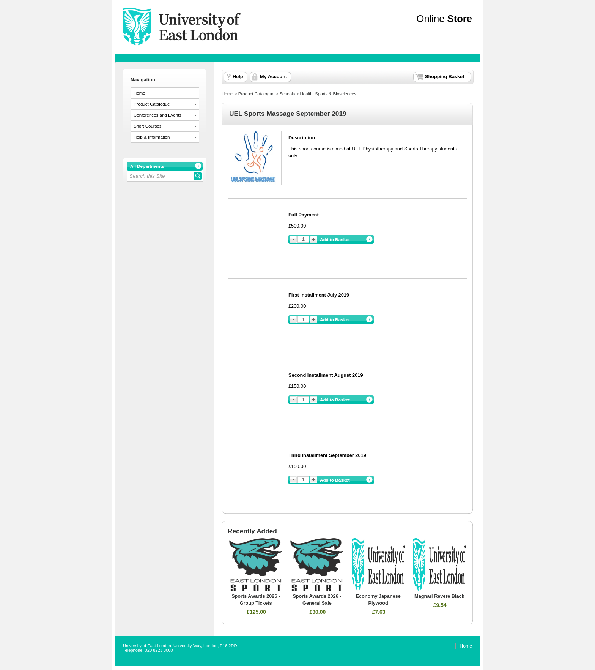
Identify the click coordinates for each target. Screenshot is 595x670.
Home (139, 93)
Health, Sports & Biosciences (328, 94)
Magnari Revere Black (439, 596)
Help (238, 76)
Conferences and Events (157, 115)
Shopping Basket (444, 76)
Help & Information (152, 137)
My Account (273, 76)
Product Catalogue (152, 104)
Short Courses (148, 126)
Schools (287, 94)
